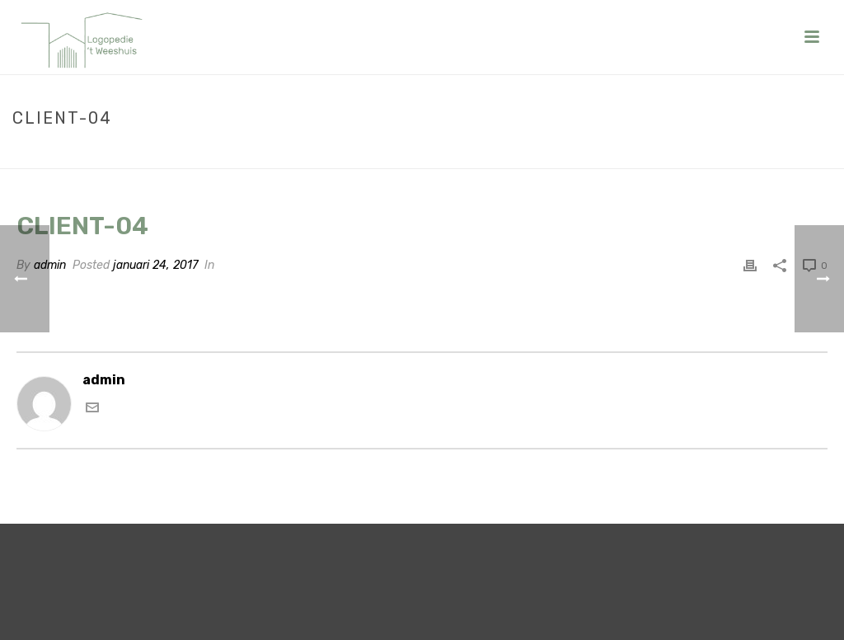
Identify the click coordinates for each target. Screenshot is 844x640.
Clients (731, 153)
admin (50, 265)
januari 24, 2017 (155, 265)
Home (684, 153)
